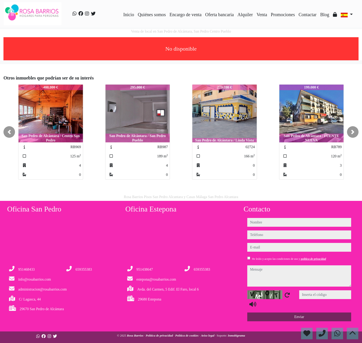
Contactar (308, 14)
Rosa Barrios (135, 335)
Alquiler (245, 14)
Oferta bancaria (219, 14)
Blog (324, 14)
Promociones (283, 14)
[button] (9, 132)
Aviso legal (208, 335)
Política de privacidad (160, 335)
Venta (261, 14)
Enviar (299, 317)
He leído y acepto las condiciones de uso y (289, 258)
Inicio (128, 14)
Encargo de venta (185, 14)
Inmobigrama (236, 335)
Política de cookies (187, 335)
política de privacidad (313, 258)
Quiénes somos (152, 14)
